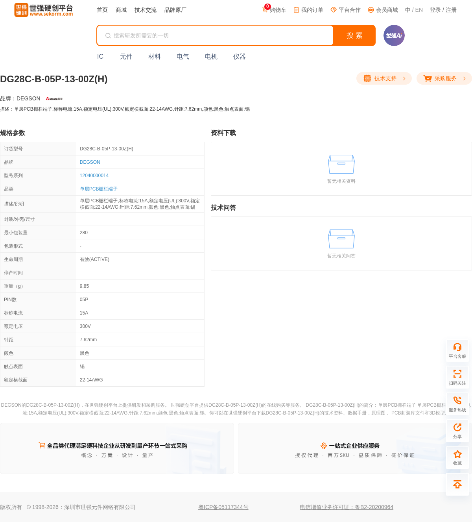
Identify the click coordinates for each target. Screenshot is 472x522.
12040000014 (94, 175)
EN (419, 10)
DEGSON (90, 162)
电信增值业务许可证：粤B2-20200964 (346, 507)
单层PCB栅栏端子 (99, 189)
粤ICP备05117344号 (223, 507)
